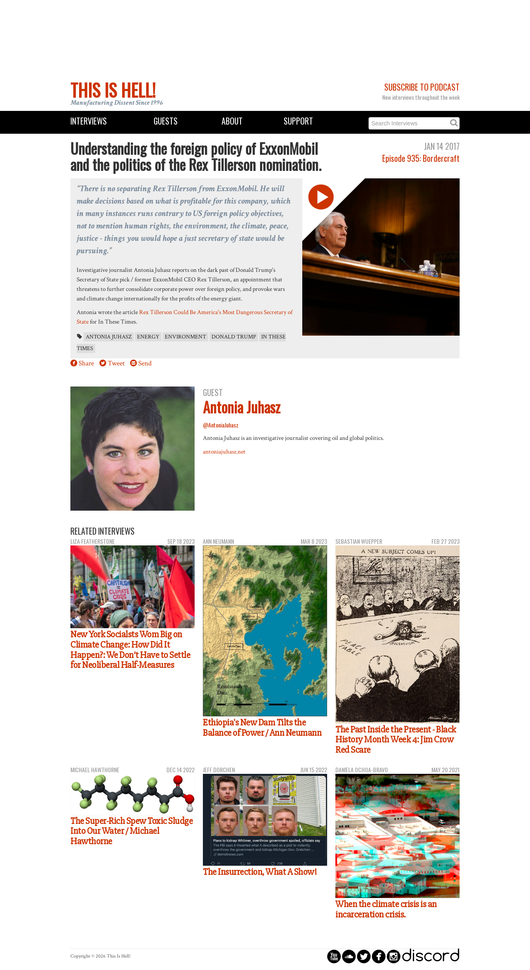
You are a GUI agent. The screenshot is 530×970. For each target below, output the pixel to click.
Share (86, 363)
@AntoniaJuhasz (220, 424)
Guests (166, 121)
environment (185, 337)
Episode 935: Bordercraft (421, 158)
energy (148, 337)
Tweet (116, 363)
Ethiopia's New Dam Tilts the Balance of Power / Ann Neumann (262, 728)
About (232, 121)
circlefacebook (378, 956)
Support (298, 121)
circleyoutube (334, 956)
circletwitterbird (364, 956)
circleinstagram (393, 956)
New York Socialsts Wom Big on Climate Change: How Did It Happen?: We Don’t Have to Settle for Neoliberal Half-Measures (130, 650)
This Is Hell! (113, 90)
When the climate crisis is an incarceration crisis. (386, 909)
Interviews (88, 121)
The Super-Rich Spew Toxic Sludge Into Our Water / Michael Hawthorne (131, 831)
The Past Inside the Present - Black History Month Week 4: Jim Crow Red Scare (395, 740)
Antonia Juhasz (109, 337)
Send (145, 363)
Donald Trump (234, 337)
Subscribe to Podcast (422, 87)
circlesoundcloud (349, 956)
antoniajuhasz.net (224, 451)
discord (431, 956)
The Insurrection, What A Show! (260, 872)
